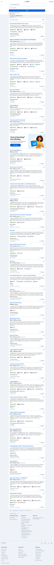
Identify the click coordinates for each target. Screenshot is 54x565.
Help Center (3, 550)
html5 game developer (25, 520)
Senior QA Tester (14, 335)
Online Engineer (14, 461)
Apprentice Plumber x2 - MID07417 (18, 478)
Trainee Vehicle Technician (16, 349)
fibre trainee (23, 517)
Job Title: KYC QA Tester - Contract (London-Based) (23, 275)
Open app (51, 1)
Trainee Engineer (14, 105)
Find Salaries (38, 557)
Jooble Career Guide (22, 553)
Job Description (38, 555)
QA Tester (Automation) (16, 302)
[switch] (43, 19)
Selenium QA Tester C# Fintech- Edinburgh (20, 214)
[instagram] (45, 543)
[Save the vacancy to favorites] (43, 24)
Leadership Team (4, 555)
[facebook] (42, 543)
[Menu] (1, 1)
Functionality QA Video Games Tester (19, 23)
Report (42, 36)
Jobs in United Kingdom (40, 550)
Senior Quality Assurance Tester (18, 244)
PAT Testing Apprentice (16, 150)
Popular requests (14, 513)
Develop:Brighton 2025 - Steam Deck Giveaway (21, 446)
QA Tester (12, 230)
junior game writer (24, 535)
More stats (13, 17)
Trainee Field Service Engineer (17, 412)
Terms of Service (39, 552)
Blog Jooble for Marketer (22, 555)
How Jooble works (4, 557)
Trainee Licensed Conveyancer (17, 120)
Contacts (3, 552)
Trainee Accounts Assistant (17, 364)
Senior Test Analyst (15, 89)
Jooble (8, 563)
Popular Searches (39, 549)
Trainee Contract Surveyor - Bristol (18, 397)
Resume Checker (39, 560)
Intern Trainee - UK (14, 74)
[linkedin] (51, 543)
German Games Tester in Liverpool (18, 58)
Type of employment (13, 519)
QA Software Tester (15, 318)
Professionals (12, 517)
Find (27, 10)
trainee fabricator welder (25, 519)
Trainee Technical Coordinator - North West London (23, 183)
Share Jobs (20, 552)
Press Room (3, 553)
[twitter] (48, 543)
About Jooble (3, 549)
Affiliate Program (21, 557)
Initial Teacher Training (15, 493)
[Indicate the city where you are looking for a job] (27, 7)
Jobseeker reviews (4, 558)
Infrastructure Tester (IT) (16, 167)
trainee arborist (24, 537)
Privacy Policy (38, 553)
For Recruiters (20, 550)
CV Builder (37, 558)
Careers (2, 560)
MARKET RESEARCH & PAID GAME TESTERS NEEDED (23, 39)
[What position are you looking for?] (27, 4)
